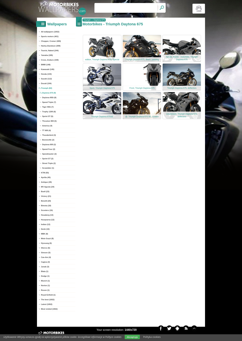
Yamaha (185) (47, 55)
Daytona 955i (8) (49, 97)
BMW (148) (45, 65)
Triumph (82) (46, 88)
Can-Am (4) (46, 257)
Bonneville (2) (48, 140)
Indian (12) (45, 224)
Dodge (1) (45, 276)
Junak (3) (45, 267)
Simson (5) (45, 253)
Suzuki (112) (46, 79)
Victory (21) (46, 196)
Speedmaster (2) (49, 154)
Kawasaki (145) (47, 69)
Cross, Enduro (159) (50, 60)
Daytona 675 (99, 20)
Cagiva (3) (45, 262)
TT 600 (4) (46, 130)
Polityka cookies (152, 336)
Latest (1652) (46, 304)
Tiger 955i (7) (48, 107)
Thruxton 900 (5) (49, 121)
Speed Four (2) (48, 149)
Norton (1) (45, 285)
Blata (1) (44, 271)
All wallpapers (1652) (50, 32)
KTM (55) (45, 173)
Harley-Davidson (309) (51, 46)
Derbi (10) (45, 229)
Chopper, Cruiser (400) (51, 41)
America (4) (47, 126)
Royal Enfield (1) (48, 295)
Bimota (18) (46, 206)
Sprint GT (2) (47, 159)
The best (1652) (47, 300)
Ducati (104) (46, 83)
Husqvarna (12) (47, 220)
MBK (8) (44, 234)
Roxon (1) (45, 290)
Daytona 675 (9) (49, 93)
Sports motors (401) (49, 36)
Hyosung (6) (46, 243)
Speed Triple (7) (49, 102)
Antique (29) (46, 182)
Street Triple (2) (49, 163)
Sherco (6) (45, 248)
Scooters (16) (47, 210)
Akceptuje (132, 336)
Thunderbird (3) (49, 135)
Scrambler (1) (48, 168)
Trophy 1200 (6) (49, 112)
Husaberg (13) (47, 215)
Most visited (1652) (49, 309)
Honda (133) (46, 74)
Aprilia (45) (46, 177)
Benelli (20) (46, 201)
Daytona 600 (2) (49, 144)
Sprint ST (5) (47, 116)
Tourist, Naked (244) (49, 51)
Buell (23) (45, 191)
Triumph (87, 20)
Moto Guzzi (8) (47, 238)
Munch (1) (45, 281)
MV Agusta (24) (47, 187)
